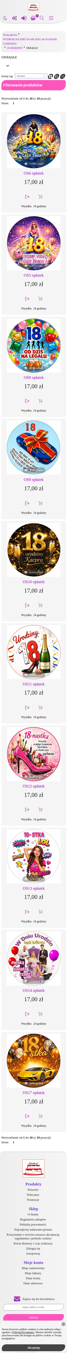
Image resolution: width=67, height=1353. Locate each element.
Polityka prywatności (33, 1224)
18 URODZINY (15, 48)
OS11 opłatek (34, 684)
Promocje (33, 1200)
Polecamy (33, 1194)
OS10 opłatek (34, 582)
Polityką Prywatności (23, 1332)
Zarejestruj (33, 1253)
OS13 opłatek (34, 888)
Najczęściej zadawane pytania (33, 1229)
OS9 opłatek (34, 479)
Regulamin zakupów (33, 1219)
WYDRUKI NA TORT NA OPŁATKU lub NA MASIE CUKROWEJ (30, 41)
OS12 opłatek (34, 786)
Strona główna (10, 35)
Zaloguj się (33, 1248)
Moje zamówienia (33, 1268)
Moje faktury (33, 1273)
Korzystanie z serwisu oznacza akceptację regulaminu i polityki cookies (33, 1236)
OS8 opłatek (34, 377)
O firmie (33, 1214)
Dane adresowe (33, 1283)
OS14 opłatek (34, 990)
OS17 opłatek (34, 1092)
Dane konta (33, 1278)
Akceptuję (33, 1347)
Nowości (33, 1189)
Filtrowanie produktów (22, 85)
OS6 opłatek (34, 173)
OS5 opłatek (34, 275)
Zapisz (33, 1317)
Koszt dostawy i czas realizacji (33, 1243)
